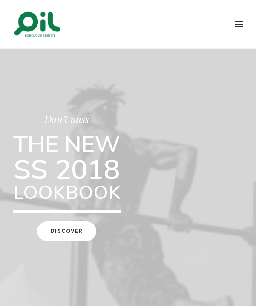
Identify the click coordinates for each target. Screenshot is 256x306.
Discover (67, 231)
